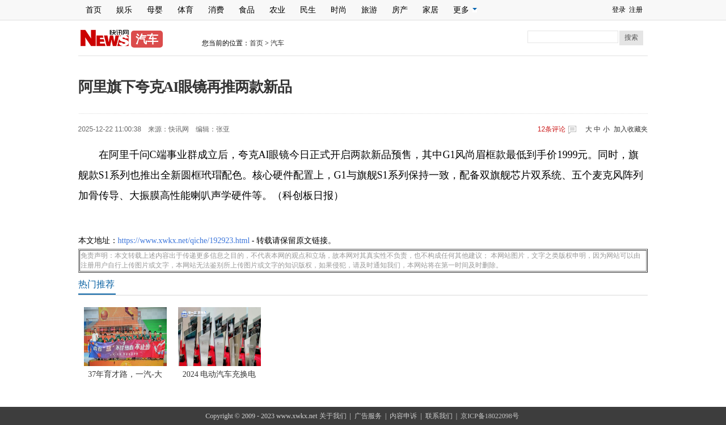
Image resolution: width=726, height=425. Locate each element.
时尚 (339, 10)
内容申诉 (403, 416)
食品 (247, 10)
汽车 (277, 43)
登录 (619, 10)
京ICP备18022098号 (490, 416)
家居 (430, 10)
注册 (636, 10)
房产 (400, 10)
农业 (277, 10)
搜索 (631, 37)
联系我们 (439, 416)
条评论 (551, 129)
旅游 (369, 10)
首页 (94, 10)
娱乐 (124, 10)
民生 (308, 10)
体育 (185, 10)
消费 (216, 10)
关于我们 (333, 416)
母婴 (155, 10)
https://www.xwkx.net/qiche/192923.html (184, 240)
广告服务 (368, 416)
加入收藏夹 (631, 129)
